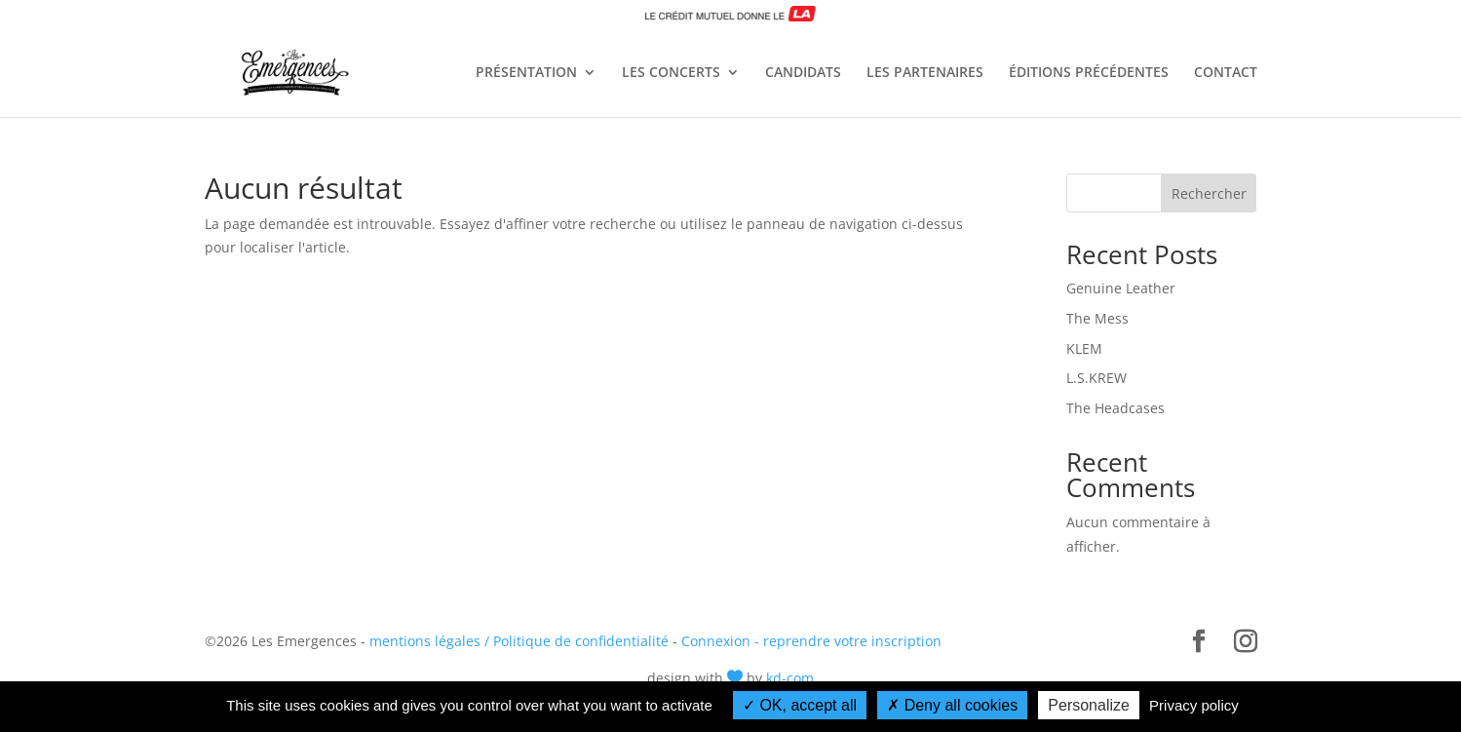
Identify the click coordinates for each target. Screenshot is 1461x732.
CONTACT (1225, 73)
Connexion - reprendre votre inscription (811, 641)
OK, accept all (800, 705)
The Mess (1097, 318)
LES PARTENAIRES (924, 73)
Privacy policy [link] (1194, 705)
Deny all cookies (952, 705)
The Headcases (1115, 408)
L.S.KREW (1096, 377)
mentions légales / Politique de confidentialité (519, 641)
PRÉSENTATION (526, 73)
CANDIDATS (803, 73)
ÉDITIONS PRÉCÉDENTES (1089, 73)
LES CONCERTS (671, 73)
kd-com (790, 678)
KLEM (1084, 348)
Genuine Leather (1120, 288)
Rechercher (1209, 193)
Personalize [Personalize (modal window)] (1089, 705)
